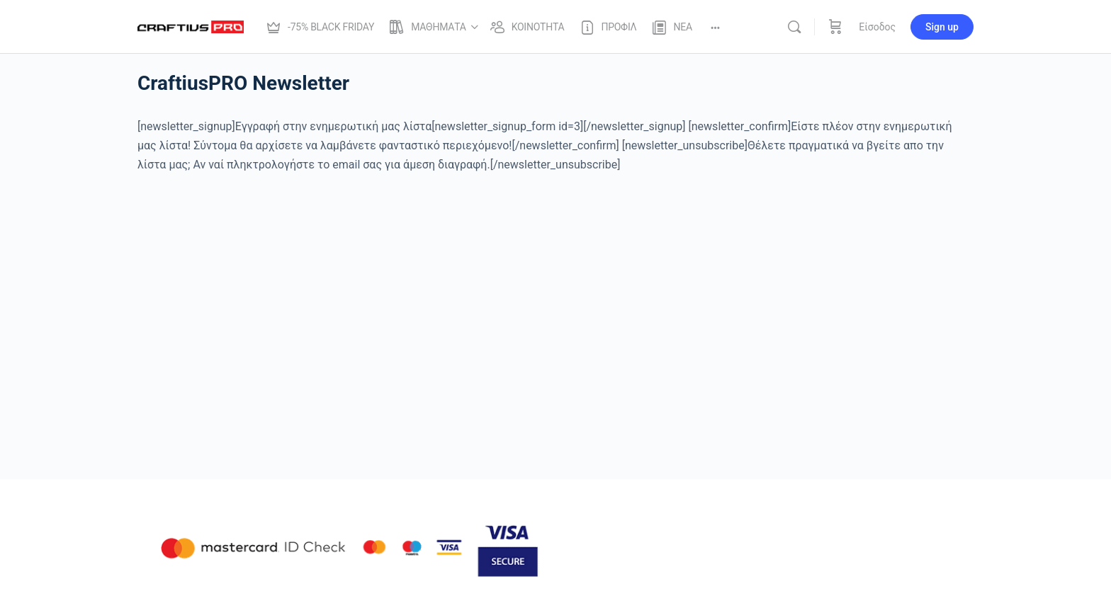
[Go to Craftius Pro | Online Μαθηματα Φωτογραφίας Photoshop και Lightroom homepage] (190, 25)
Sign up (942, 27)
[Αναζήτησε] (794, 26)
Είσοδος (877, 27)
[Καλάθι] (835, 27)
